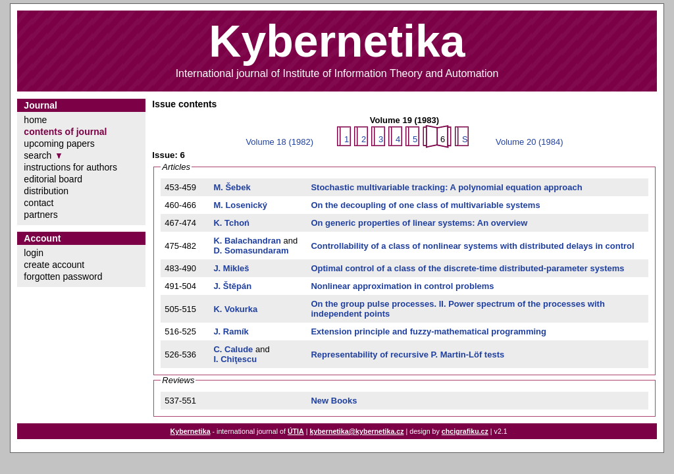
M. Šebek (231, 187)
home (35, 120)
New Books (334, 401)
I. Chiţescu (235, 359)
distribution (46, 191)
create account (54, 264)
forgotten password (63, 276)
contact (38, 203)
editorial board (53, 179)
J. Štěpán (232, 286)
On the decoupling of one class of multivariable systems (425, 205)
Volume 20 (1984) (529, 142)
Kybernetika (190, 431)
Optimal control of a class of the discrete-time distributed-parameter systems (467, 268)
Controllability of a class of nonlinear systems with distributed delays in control (472, 246)
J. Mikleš (231, 268)
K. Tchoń (231, 223)
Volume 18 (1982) (279, 142)
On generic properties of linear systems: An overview (419, 223)
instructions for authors (70, 167)
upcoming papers (59, 143)
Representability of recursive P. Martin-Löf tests (407, 354)
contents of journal (65, 131)
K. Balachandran (247, 241)
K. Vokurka (235, 309)
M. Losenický (240, 205)
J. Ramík (230, 331)
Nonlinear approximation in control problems (402, 286)
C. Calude (233, 349)
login (33, 253)
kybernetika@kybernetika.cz (356, 431)
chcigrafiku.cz (465, 431)
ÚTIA (296, 431)
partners (40, 214)
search (37, 155)
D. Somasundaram (250, 250)
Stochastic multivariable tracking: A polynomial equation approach (446, 187)
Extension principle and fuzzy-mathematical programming (428, 331)
